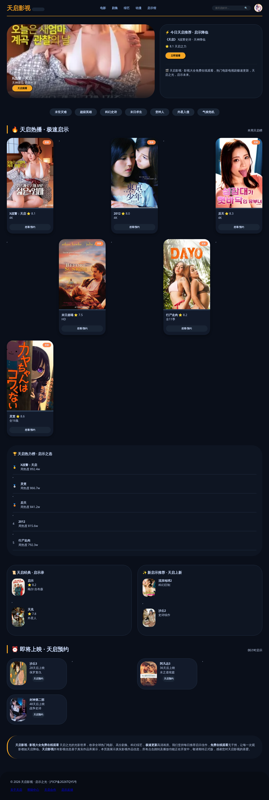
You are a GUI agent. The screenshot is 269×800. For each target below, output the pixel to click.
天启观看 (22, 88)
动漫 (138, 8)
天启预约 (38, 678)
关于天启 (16, 790)
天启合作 (50, 790)
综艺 (127, 8)
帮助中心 (33, 790)
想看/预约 (30, 227)
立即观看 (175, 55)
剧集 (115, 8)
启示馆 (151, 8)
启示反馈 (67, 790)
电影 (103, 8)
